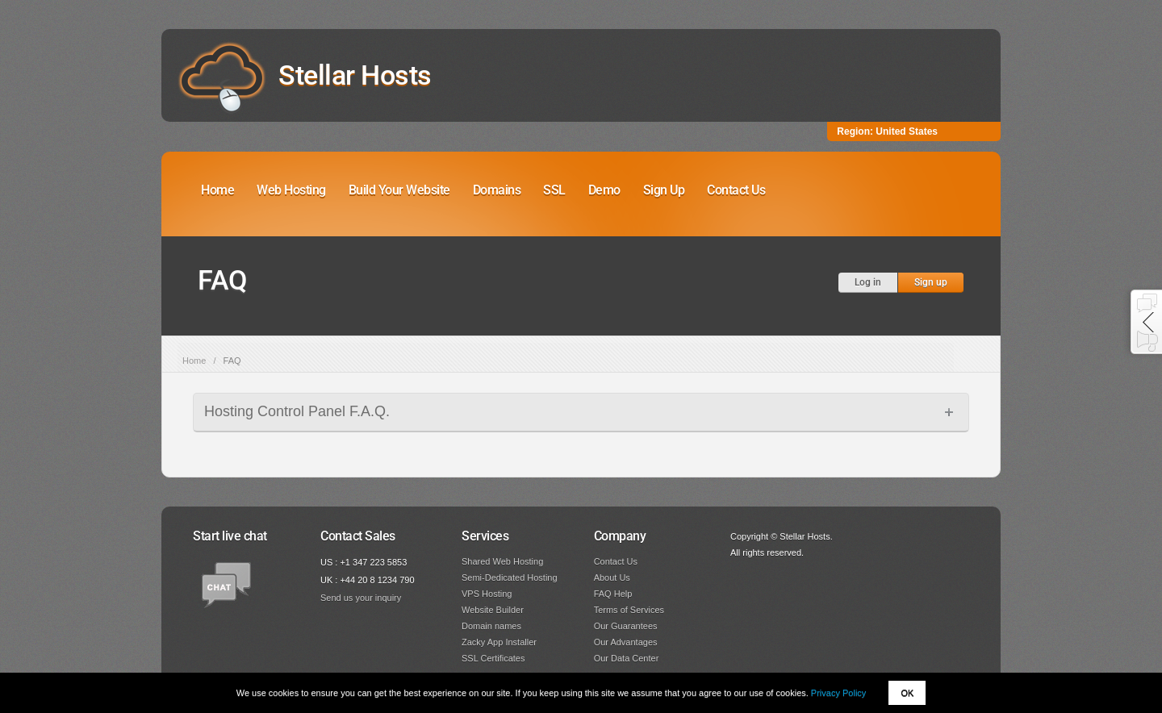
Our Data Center (626, 658)
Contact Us (736, 190)
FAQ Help (613, 593)
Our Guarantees (626, 626)
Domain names (491, 626)
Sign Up (664, 190)
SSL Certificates (493, 658)
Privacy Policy (838, 693)
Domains (497, 190)
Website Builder (493, 610)
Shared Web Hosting (502, 561)
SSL (554, 190)
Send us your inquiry (360, 598)
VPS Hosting (487, 593)
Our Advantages (626, 642)
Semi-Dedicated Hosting (510, 577)
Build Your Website (399, 190)
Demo (604, 190)
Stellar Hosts (355, 75)
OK (907, 693)
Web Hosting (291, 190)
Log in (868, 282)
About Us (612, 577)
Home (217, 190)
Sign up (930, 282)
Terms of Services (629, 610)
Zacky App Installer (499, 642)
